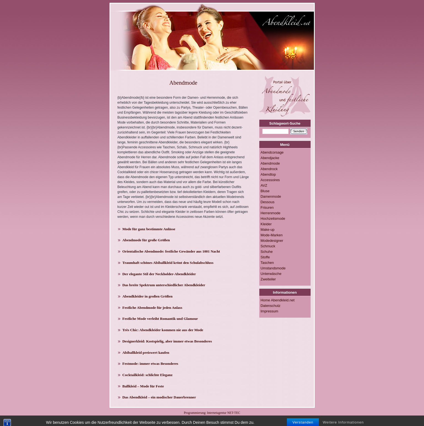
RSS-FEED (203, 417)
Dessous (267, 202)
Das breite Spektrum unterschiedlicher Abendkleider (164, 285)
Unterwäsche (271, 274)
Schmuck (268, 246)
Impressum (269, 311)
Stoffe (265, 257)
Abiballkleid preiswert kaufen (145, 352)
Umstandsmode (273, 268)
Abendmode (270, 163)
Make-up (267, 229)
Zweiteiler (268, 279)
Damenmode (271, 196)
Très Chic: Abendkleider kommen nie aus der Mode (162, 330)
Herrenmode (271, 213)
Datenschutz (271, 306)
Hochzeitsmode (273, 218)
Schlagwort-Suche (284, 123)
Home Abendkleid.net (278, 300)
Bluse (265, 191)
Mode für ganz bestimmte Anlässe (148, 229)
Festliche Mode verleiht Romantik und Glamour (160, 319)
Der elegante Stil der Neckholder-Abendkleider (159, 274)
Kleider (266, 224)
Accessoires (270, 180)
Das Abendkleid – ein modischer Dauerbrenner (159, 397)
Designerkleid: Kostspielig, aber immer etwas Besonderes (167, 341)
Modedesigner (272, 241)
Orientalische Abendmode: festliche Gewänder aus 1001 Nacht (171, 251)
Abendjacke (270, 158)
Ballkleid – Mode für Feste (143, 386)
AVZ (264, 185)
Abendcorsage (272, 152)
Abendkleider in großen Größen (147, 296)
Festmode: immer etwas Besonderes (150, 363)
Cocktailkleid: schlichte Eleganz (147, 375)
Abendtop (268, 174)
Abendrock (269, 169)
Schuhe (267, 252)
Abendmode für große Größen (146, 240)
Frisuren (267, 207)
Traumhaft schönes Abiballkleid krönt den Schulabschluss (168, 263)
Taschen (267, 263)
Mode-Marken (272, 235)
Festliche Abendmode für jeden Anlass (152, 308)
